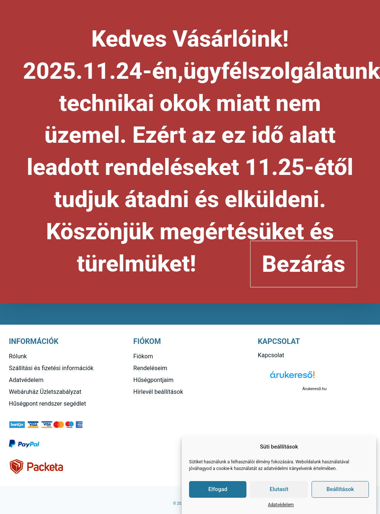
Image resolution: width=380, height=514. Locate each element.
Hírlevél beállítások (158, 391)
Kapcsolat (271, 355)
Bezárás (303, 263)
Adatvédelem (281, 504)
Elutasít (279, 489)
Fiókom (143, 356)
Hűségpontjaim (153, 379)
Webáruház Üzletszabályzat (45, 391)
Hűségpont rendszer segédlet (47, 403)
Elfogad (217, 489)
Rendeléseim (150, 368)
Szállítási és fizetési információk (51, 368)
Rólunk (18, 356)
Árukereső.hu (314, 388)
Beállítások (340, 489)
